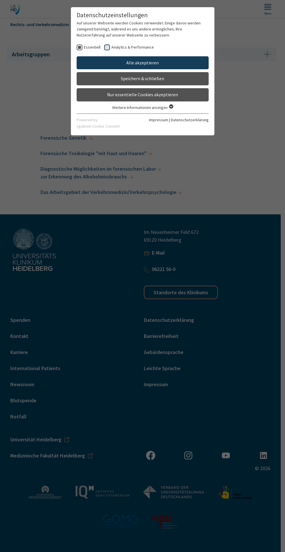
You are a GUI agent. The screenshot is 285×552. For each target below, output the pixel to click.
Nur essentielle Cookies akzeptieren (142, 94)
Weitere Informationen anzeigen (142, 107)
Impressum (158, 119)
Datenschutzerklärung (190, 119)
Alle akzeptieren (142, 63)
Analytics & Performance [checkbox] (132, 47)
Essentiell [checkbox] (92, 47)
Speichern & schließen (142, 78)
